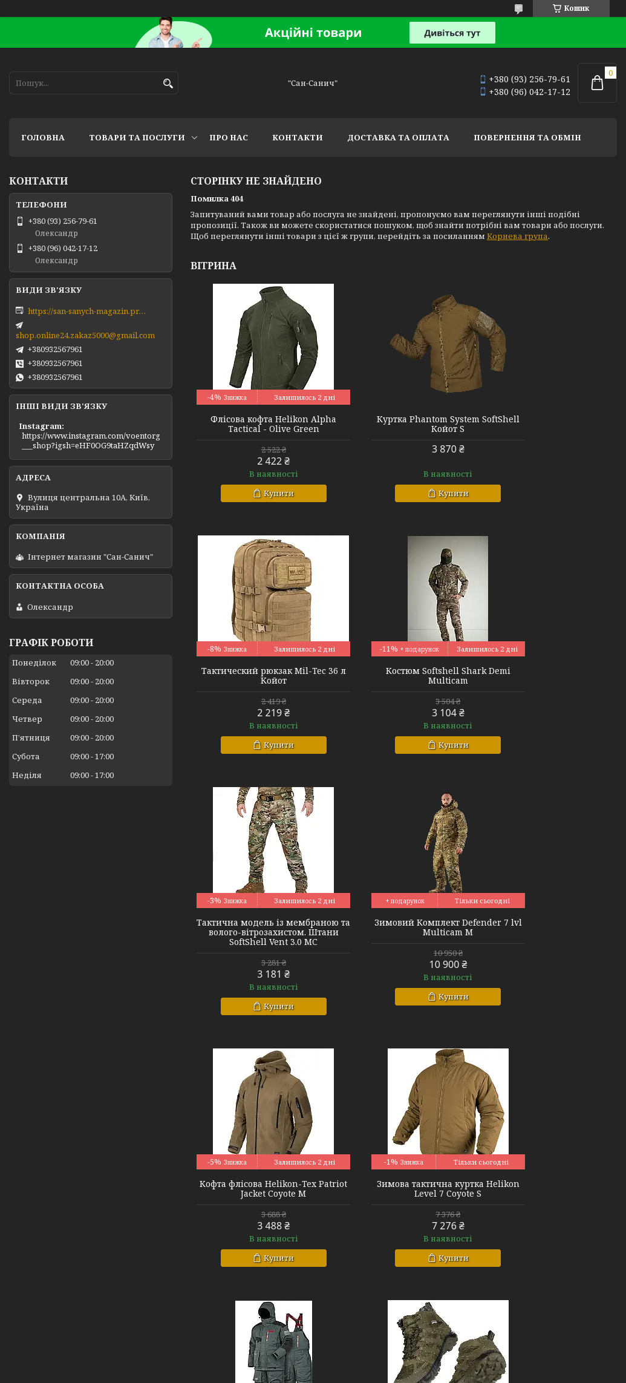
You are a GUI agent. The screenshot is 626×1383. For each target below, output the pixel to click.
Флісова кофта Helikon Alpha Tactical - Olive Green (258, 424)
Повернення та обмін (527, 137)
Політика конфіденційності (433, 1371)
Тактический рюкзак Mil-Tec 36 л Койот (549, 424)
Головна (43, 137)
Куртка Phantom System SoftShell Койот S (403, 424)
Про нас (228, 137)
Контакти (297, 137)
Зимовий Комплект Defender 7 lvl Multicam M (548, 675)
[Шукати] (167, 83)
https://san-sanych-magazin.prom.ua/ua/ (88, 311)
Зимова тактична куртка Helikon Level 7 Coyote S (403, 946)
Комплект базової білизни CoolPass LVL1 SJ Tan (548, 1198)
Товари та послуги (137, 137)
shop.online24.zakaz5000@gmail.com (85, 335)
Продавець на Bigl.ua (313, 1360)
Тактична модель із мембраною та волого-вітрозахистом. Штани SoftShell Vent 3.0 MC (403, 685)
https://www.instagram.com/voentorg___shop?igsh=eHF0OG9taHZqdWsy (91, 440)
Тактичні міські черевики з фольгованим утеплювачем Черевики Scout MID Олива (258, 1203)
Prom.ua (380, 1349)
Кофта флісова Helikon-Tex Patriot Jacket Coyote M (258, 946)
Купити (264, 493)
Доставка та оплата (398, 137)
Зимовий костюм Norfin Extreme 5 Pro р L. (549, 946)
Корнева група (517, 235)
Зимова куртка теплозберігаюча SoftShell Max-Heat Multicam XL (403, 1203)
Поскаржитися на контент (317, 1371)
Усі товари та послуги (561, 1315)
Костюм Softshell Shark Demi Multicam (259, 675)
